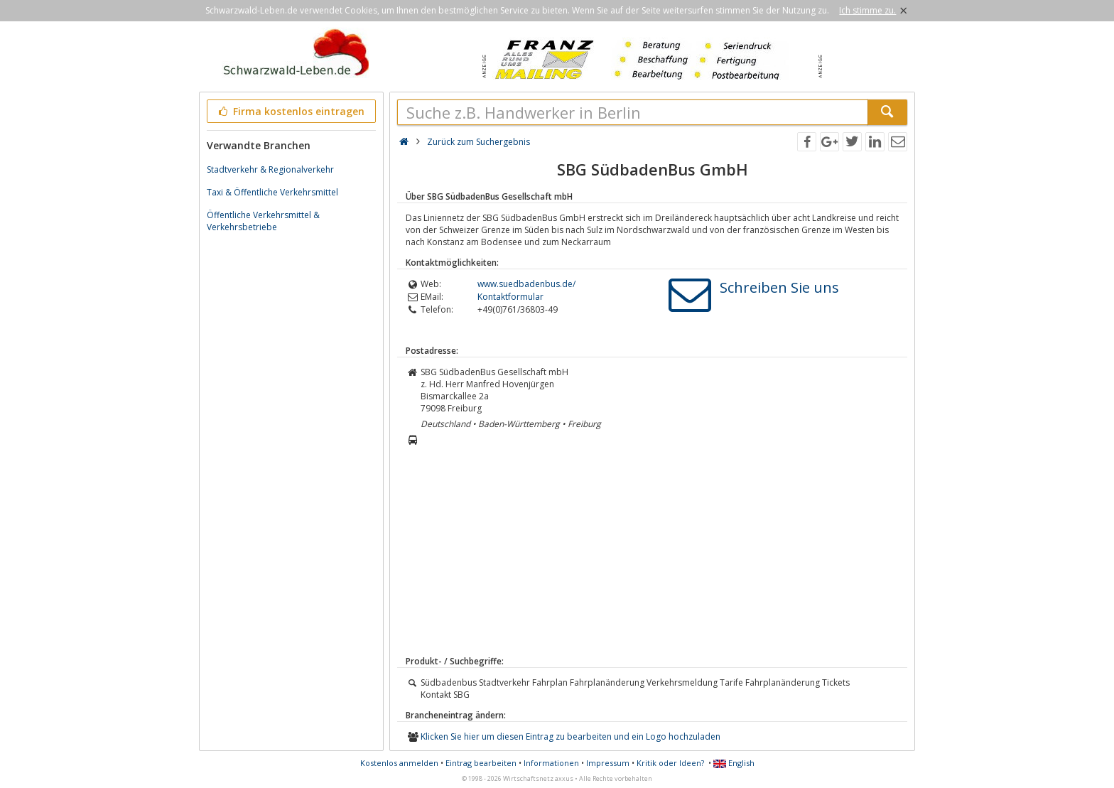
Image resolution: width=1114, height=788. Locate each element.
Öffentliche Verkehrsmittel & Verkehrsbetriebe (263, 221)
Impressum (607, 762)
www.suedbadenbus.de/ (526, 284)
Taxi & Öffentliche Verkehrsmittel (272, 192)
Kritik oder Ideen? (670, 762)
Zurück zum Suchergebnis (478, 142)
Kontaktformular (510, 297)
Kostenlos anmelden (399, 762)
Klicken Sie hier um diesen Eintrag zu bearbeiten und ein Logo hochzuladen (570, 736)
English (734, 762)
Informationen (551, 762)
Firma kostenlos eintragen (290, 111)
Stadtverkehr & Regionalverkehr (270, 169)
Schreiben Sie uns (779, 287)
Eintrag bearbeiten (481, 762)
